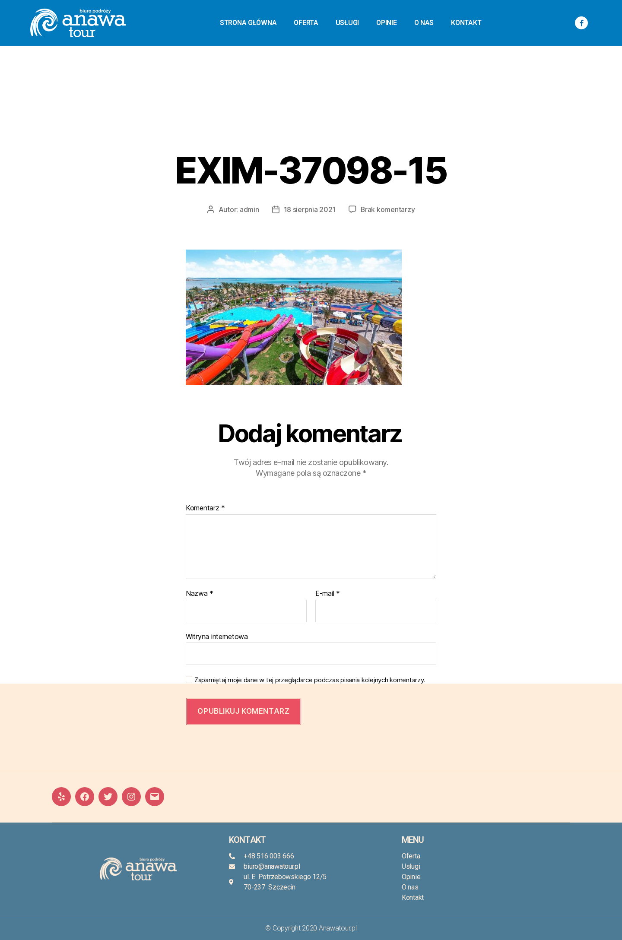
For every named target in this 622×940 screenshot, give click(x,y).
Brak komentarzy (388, 209)
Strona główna (248, 23)
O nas (424, 23)
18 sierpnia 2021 (309, 209)
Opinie (386, 23)
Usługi (347, 23)
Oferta (306, 23)
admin (249, 209)
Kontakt (466, 23)
